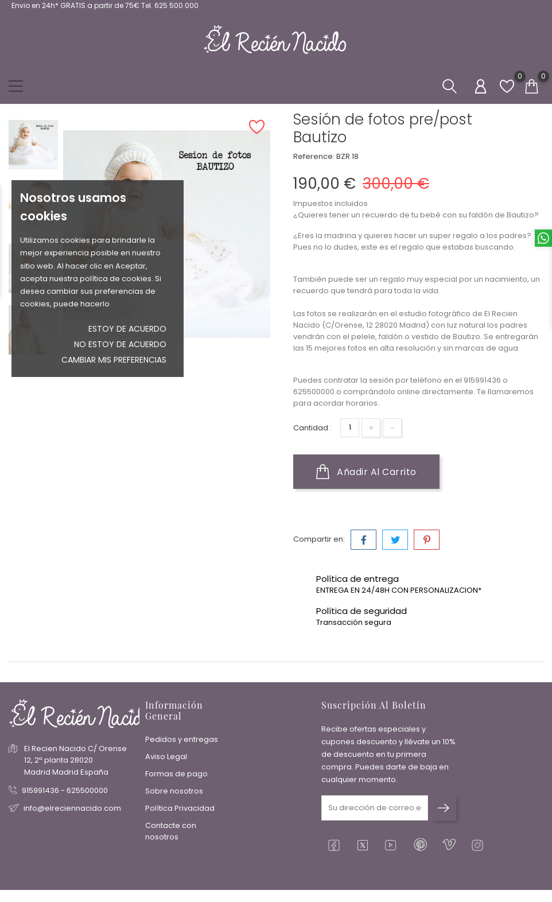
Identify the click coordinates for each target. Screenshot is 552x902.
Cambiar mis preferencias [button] (113, 360)
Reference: (314, 156)
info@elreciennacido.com (72, 808)
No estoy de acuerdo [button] (120, 344)
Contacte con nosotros (170, 831)
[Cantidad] (349, 427)
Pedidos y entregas (181, 739)
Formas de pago (176, 773)
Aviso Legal (166, 756)
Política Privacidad (180, 808)
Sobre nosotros (174, 791)
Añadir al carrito (366, 471)
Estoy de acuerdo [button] (127, 329)
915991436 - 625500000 (65, 790)
